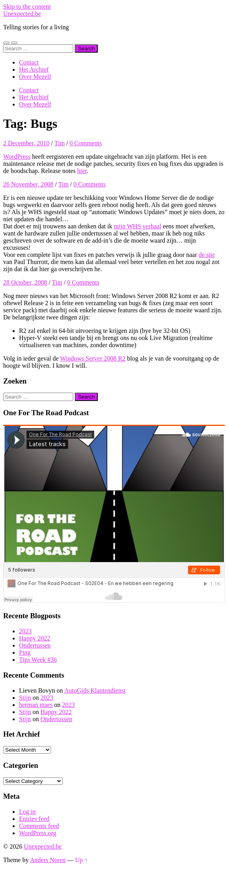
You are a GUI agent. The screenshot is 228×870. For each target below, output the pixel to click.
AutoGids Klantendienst (94, 690)
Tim (59, 143)
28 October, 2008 (25, 282)
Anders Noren (48, 860)
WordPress (16, 156)
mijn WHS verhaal (137, 226)
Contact (29, 62)
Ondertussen (35, 645)
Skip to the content (27, 6)
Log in (27, 811)
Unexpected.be (22, 13)
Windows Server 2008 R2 (92, 358)
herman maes (36, 704)
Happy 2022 (34, 638)
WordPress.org (37, 833)
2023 (25, 631)
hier (82, 170)
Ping (24, 652)
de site (207, 254)
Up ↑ (81, 860)
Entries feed (34, 818)
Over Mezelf (35, 76)
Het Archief (34, 69)
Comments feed (39, 826)
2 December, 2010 (26, 143)
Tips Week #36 (38, 659)
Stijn (25, 697)
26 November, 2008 (28, 184)
